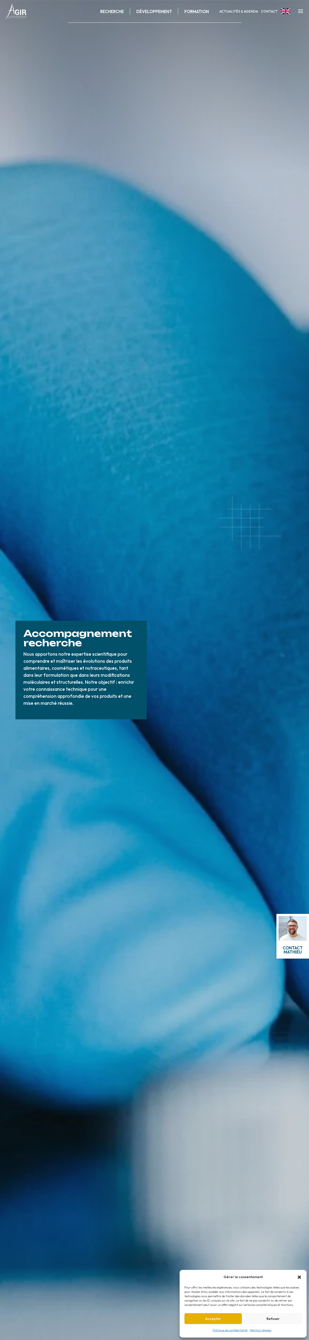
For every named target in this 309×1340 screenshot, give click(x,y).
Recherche (112, 11)
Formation (196, 11)
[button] (299, 1277)
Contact (269, 11)
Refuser (273, 1318)
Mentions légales (260, 1330)
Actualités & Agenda (238, 11)
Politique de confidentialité (230, 1330)
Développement (154, 11)
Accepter (213, 1318)
